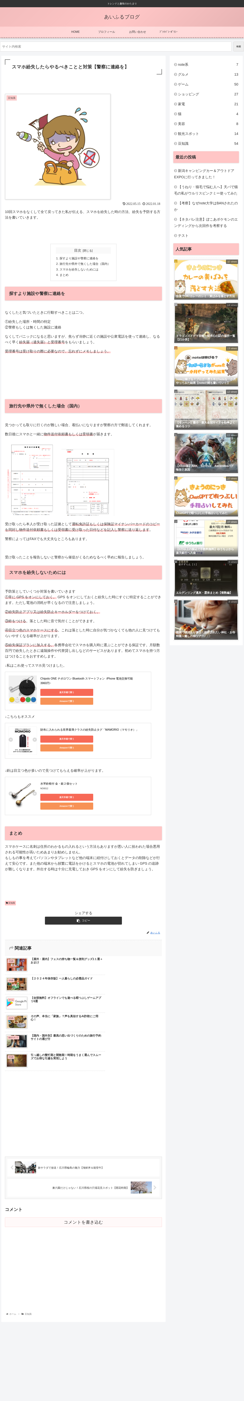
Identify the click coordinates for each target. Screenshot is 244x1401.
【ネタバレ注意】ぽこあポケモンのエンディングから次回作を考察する (206, 222)
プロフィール (195, 1386)
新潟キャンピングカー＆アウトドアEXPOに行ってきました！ (204, 174)
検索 (238, 46)
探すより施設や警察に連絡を (78, 258)
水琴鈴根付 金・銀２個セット (59, 781)
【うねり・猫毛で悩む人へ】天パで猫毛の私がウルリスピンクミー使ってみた (206, 190)
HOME (180, 1386)
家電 (208, 104)
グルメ (208, 74)
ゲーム (208, 84)
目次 (77, 250)
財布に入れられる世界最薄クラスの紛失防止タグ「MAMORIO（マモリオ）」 (89, 727)
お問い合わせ (213, 1386)
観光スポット (208, 133)
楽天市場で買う (56, 693)
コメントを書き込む (83, 1159)
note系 (208, 64)
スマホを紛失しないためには (78, 270)
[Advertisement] (83, 85)
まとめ (63, 276)
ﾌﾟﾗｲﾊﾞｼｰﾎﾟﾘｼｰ (233, 1386)
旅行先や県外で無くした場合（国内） (85, 264)
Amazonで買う (89, 693)
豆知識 (10, 898)
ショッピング (208, 94)
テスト (183, 235)
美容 (208, 124)
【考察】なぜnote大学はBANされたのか (206, 206)
